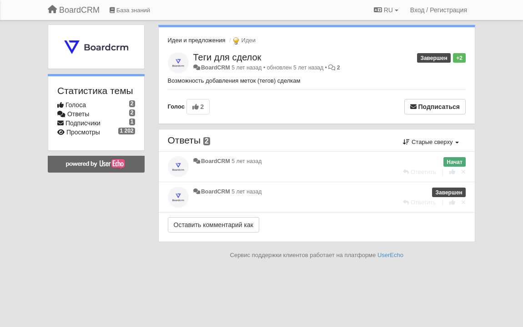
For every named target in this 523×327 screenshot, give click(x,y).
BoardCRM (215, 67)
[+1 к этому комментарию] (452, 171)
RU (386, 10)
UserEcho (390, 255)
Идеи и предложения (197, 40)
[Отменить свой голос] (463, 171)
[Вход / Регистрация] (439, 10)
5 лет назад (246, 161)
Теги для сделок (227, 57)
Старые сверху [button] (431, 142)
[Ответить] (419, 171)
